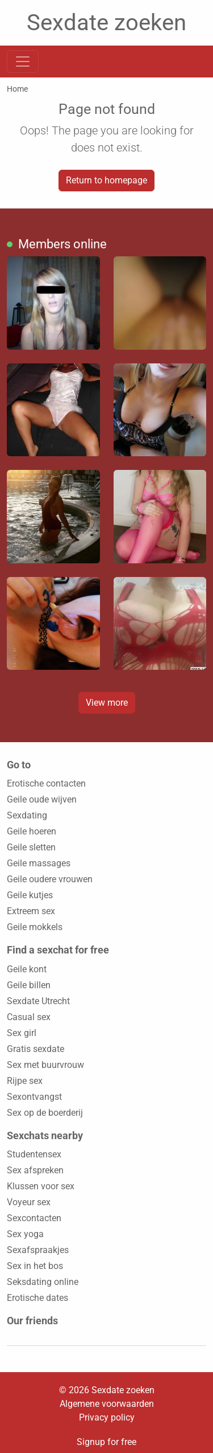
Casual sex (29, 1017)
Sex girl (21, 1033)
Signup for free (106, 1441)
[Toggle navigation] (23, 61)
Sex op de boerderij (45, 1112)
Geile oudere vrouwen (50, 879)
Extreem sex (31, 911)
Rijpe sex (25, 1080)
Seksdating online (42, 1281)
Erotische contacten (46, 783)
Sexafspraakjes (38, 1250)
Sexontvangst (34, 1096)
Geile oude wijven (42, 799)
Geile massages (38, 863)
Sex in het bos (35, 1265)
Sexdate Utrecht (38, 1001)
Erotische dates (37, 1297)
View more (107, 702)
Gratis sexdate (35, 1048)
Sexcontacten (34, 1218)
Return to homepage (106, 180)
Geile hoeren (31, 831)
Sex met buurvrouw (45, 1064)
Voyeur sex (29, 1202)
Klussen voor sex (40, 1186)
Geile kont (27, 969)
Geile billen (29, 985)
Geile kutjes (30, 895)
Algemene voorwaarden (107, 1403)
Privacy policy (107, 1417)
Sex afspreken (35, 1170)
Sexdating (27, 815)
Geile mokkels (34, 927)
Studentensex (34, 1154)
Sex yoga (25, 1234)
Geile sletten (31, 847)
